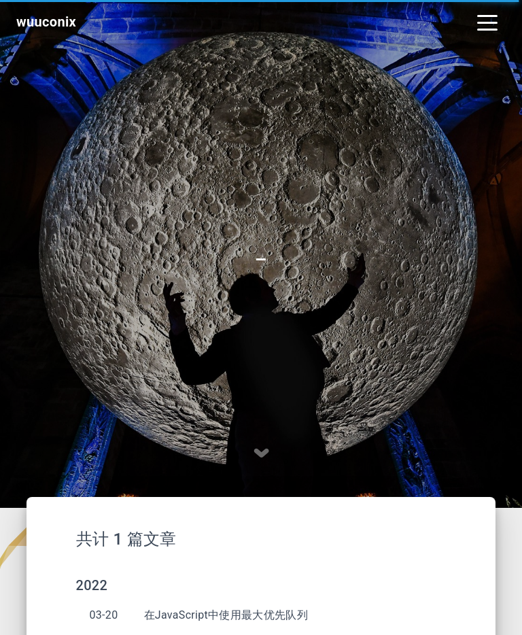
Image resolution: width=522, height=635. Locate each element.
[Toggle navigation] (487, 21)
